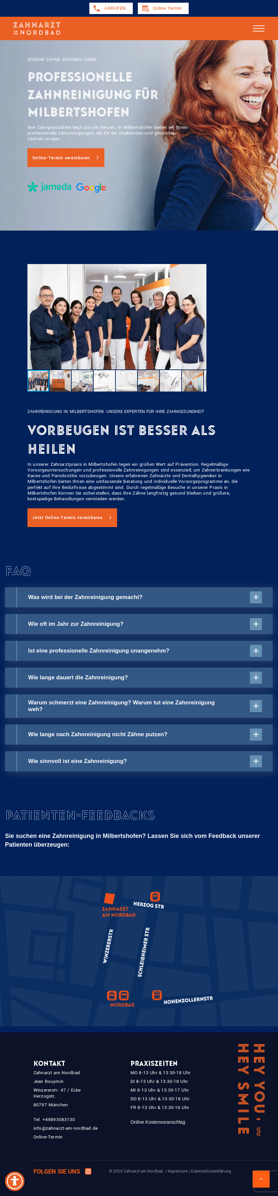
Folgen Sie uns (62, 1172)
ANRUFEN (115, 8)
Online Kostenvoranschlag (157, 1122)
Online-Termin (167, 8)
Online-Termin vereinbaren (61, 158)
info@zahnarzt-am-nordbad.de (65, 1128)
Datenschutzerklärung (211, 1171)
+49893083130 (58, 1119)
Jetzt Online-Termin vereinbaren (67, 518)
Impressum (178, 1171)
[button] (61, 380)
